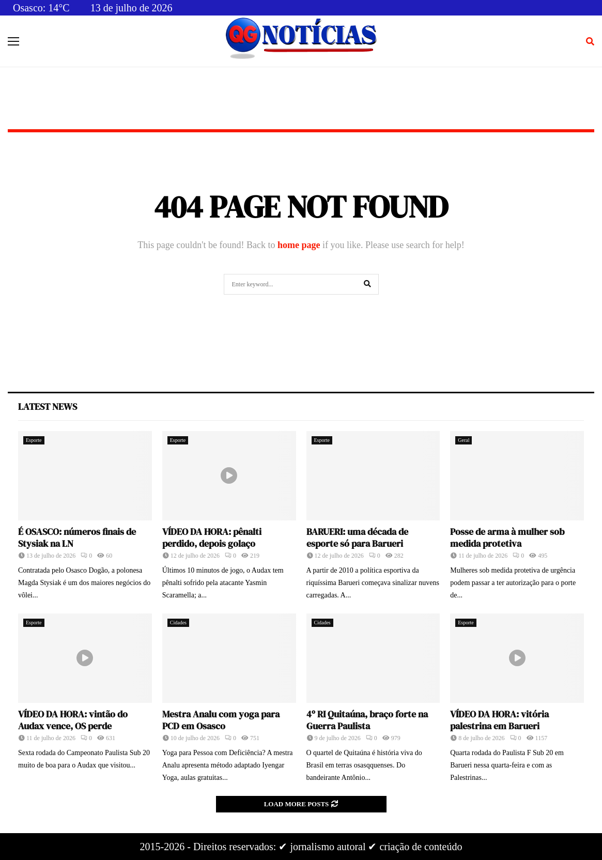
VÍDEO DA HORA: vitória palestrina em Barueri (499, 720)
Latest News (47, 406)
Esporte (34, 440)
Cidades (178, 622)
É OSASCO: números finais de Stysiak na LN (77, 537)
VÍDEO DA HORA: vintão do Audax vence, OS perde (73, 720)
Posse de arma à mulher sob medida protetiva (507, 537)
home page (298, 245)
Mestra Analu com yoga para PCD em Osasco (221, 720)
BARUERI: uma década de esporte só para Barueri (357, 537)
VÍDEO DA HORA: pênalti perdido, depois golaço (211, 537)
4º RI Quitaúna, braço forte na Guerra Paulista (367, 720)
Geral (463, 440)
